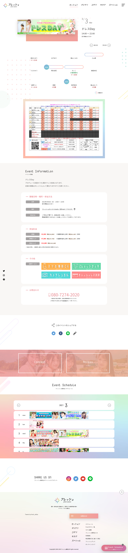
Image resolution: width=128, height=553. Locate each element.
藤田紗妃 (94, 71)
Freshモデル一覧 (90, 527)
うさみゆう (34, 71)
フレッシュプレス (90, 541)
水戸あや (54, 58)
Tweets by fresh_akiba (31, 514)
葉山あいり (94, 85)
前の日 (96, 45)
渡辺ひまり (34, 58)
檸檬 (54, 85)
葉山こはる (74, 58)
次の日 (105, 45)
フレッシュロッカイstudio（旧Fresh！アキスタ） (57, 209)
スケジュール (89, 524)
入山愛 (94, 58)
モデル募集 (89, 530)
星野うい (34, 85)
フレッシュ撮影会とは (92, 533)
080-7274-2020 (65, 295)
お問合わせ (84, 516)
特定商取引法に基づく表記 (93, 538)
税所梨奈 (74, 85)
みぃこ (74, 71)
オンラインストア (90, 544)
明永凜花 (54, 71)
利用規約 (64, 301)
